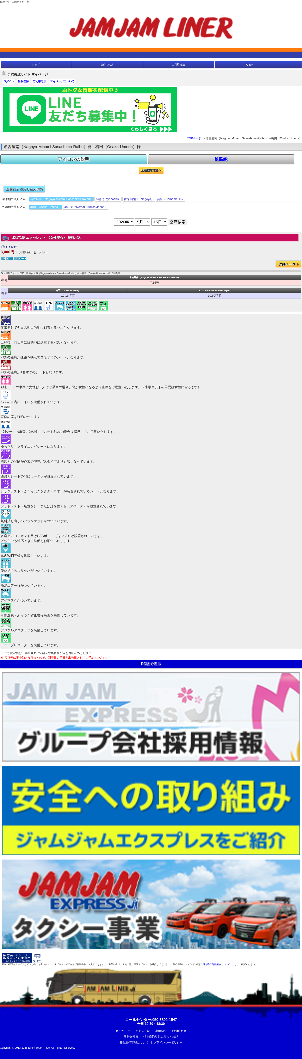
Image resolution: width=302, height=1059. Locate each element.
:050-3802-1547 (151, 1020)
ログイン (8, 81)
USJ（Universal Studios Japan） (85, 207)
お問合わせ (179, 1031)
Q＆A (249, 64)
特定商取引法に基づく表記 (160, 1036)
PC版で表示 (151, 664)
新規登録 (23, 81)
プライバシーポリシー (168, 1042)
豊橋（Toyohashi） (108, 199)
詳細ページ (287, 264)
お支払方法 (142, 1031)
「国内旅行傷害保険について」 (216, 964)
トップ (36, 64)
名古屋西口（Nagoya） (138, 199)
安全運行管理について (133, 1042)
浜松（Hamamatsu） (171, 199)
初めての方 (107, 64)
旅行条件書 (131, 1036)
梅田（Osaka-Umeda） (45, 207)
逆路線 (221, 159)
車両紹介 (161, 1031)
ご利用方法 (178, 64)
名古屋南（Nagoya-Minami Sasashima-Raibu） (61, 199)
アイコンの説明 (73, 159)
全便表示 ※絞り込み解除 (24, 189)
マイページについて (62, 81)
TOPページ (194, 138)
